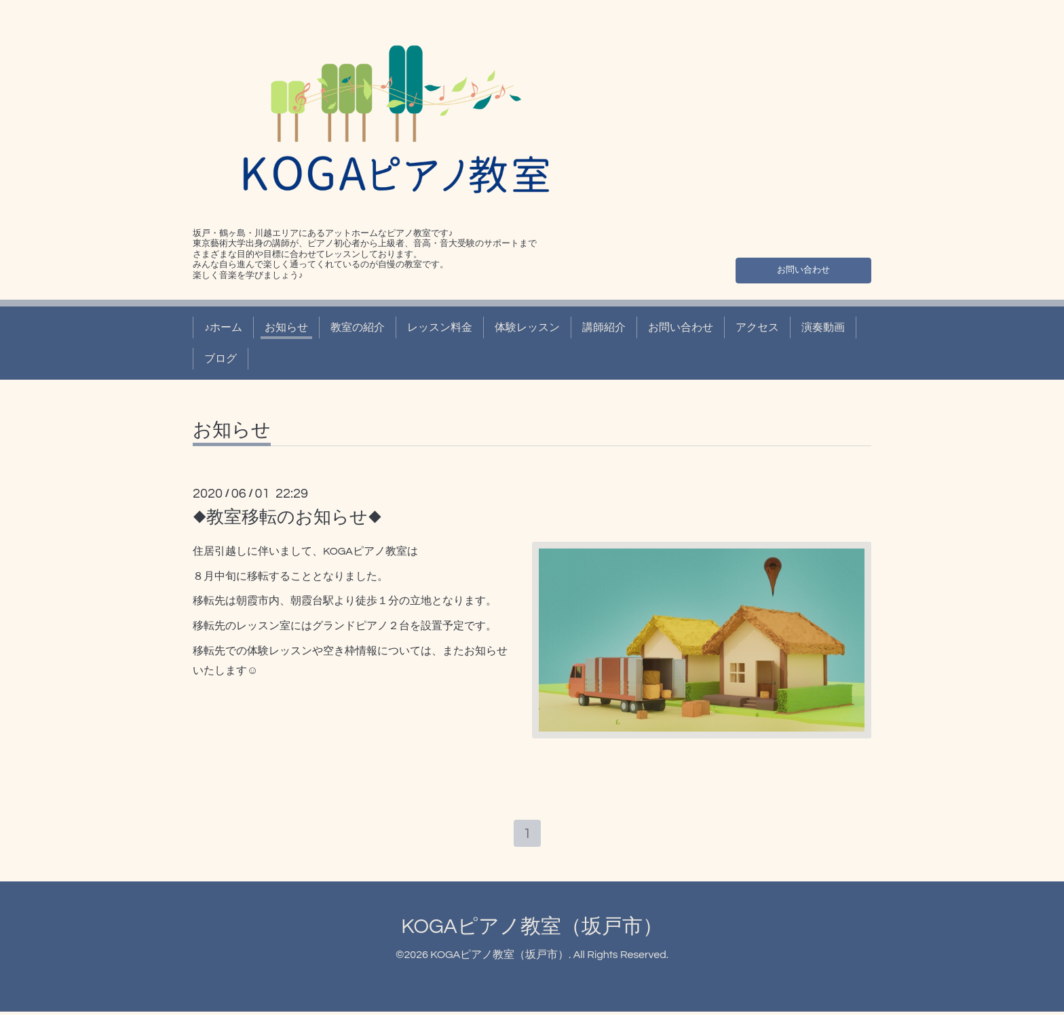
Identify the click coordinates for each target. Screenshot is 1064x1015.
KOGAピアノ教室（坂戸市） (531, 929)
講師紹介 (604, 327)
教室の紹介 (357, 327)
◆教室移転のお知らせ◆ (287, 517)
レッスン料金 (439, 327)
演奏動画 (823, 327)
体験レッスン (527, 327)
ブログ (220, 358)
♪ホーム (223, 327)
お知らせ (286, 327)
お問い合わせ (803, 267)
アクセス (757, 327)
